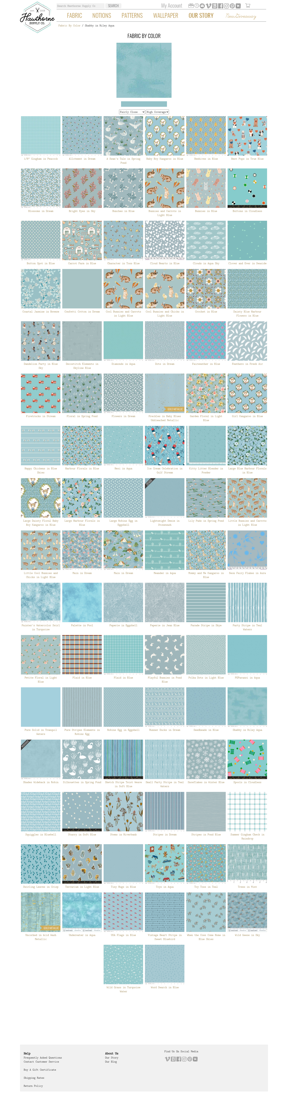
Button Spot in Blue (41, 263)
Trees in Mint (247, 887)
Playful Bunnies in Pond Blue (165, 680)
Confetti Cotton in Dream (82, 312)
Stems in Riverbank (123, 834)
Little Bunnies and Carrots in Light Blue (247, 523)
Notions (101, 16)
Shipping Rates (34, 1078)
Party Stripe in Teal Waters (247, 627)
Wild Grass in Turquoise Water (123, 989)
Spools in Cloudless (247, 782)
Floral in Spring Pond (82, 416)
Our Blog (111, 1062)
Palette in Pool (82, 625)
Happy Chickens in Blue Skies (41, 470)
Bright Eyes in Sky (82, 211)
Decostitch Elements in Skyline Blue (82, 366)
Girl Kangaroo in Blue (247, 416)
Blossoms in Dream (40, 211)
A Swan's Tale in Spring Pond (123, 161)
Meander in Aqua (165, 573)
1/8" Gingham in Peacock (41, 159)
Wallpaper (165, 16)
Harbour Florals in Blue (82, 468)
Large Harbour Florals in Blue (82, 523)
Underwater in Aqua (82, 935)
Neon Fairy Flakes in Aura (247, 573)
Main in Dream (82, 573)
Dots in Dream (164, 364)
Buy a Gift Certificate (40, 1070)
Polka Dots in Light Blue (206, 678)
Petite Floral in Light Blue (41, 680)
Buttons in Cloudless (247, 211)
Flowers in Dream (123, 416)
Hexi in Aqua (123, 468)
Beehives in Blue (206, 159)
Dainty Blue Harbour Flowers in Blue (247, 314)
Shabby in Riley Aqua (247, 730)
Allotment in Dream (82, 159)
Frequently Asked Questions (43, 1058)
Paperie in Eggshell (123, 625)
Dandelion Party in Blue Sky (41, 366)
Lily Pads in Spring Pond (206, 521)
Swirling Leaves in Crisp (40, 887)
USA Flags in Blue (123, 935)
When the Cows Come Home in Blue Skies (206, 937)
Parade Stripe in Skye (206, 625)
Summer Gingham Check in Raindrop (247, 836)
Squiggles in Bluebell (40, 834)
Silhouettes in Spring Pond (82, 782)
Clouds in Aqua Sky (206, 263)
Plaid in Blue (82, 678)
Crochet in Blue (206, 312)
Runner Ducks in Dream (164, 730)
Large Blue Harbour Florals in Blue (247, 470)
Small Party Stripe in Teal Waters (165, 784)
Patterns (132, 16)
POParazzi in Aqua (247, 678)
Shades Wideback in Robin (40, 782)
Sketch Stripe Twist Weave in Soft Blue (123, 784)
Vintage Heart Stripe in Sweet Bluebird (165, 937)
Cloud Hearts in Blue (164, 263)
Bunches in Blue (123, 211)
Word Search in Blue (165, 987)
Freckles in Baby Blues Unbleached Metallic (165, 418)
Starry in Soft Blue (82, 834)
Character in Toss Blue (123, 263)
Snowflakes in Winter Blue (206, 782)
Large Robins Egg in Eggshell (123, 523)
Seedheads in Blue (206, 730)
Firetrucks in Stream (40, 416)
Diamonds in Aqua (123, 364)
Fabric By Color (69, 25)
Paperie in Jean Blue (164, 625)
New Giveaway (241, 16)
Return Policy (33, 1086)
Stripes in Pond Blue (206, 834)
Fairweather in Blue (206, 364)
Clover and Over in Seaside (247, 263)
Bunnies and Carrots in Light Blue (165, 213)
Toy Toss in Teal (206, 887)
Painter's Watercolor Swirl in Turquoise (41, 627)
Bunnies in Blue (206, 211)
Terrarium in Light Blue (82, 887)
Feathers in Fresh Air (247, 364)
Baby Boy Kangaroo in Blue (164, 159)
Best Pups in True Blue (247, 159)
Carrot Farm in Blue (82, 263)
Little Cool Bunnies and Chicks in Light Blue (41, 575)
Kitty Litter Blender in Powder (206, 470)
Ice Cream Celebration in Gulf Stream (164, 470)
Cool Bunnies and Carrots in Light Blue (123, 314)
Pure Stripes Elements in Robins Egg (82, 732)
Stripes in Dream (165, 834)
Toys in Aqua (165, 887)
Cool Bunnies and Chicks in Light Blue (165, 314)
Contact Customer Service (41, 1062)
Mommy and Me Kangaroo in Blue (206, 575)
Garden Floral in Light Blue (206, 418)
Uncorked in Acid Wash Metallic (40, 937)
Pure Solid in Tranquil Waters (41, 732)
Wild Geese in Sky (247, 935)
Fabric (74, 16)
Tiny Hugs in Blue (123, 887)
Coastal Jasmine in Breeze (40, 312)
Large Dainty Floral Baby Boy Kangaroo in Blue (40, 523)
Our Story (201, 16)
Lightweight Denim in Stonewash (164, 523)
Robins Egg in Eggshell (123, 730)
